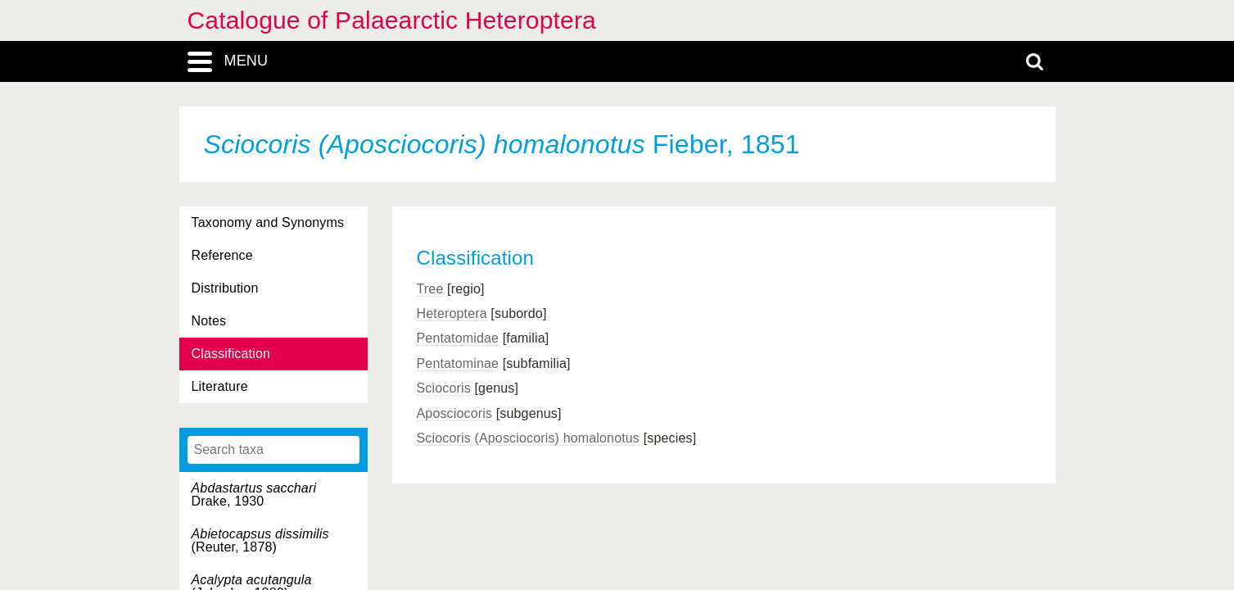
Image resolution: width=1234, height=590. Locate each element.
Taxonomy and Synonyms (268, 222)
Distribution (225, 288)
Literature (220, 386)
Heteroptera (452, 313)
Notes (209, 321)
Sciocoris (444, 388)
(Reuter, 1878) (260, 540)
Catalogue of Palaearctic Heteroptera (392, 20)
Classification (231, 354)
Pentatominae (458, 363)
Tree (430, 289)
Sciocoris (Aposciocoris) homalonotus (528, 438)
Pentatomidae (458, 338)
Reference (222, 255)
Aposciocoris (455, 413)
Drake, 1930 (254, 494)
